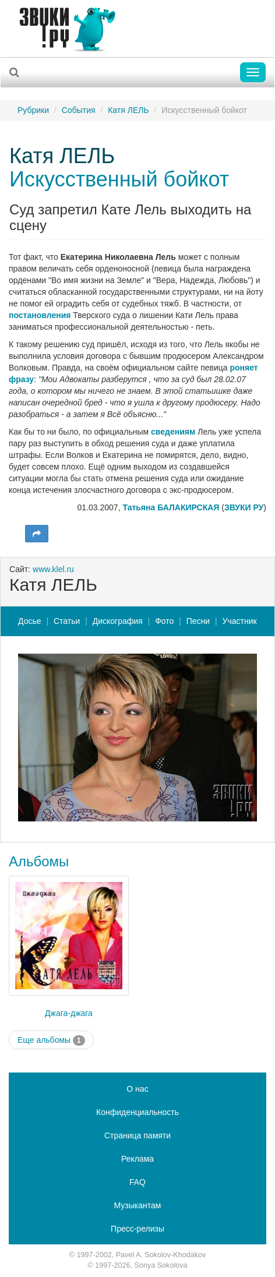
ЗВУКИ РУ (243, 507)
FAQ (137, 1182)
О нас (137, 1088)
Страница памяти (137, 1135)
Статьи (67, 621)
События (79, 110)
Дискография (118, 621)
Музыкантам (137, 1205)
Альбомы (39, 861)
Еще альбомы (51, 1040)
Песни (198, 621)
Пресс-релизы (137, 1228)
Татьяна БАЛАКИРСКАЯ (170, 507)
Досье (29, 621)
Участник (240, 621)
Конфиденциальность (137, 1112)
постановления (39, 315)
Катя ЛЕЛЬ (128, 110)
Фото (164, 621)
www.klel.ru (53, 569)
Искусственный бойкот (119, 179)
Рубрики (33, 110)
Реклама (137, 1158)
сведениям (173, 431)
